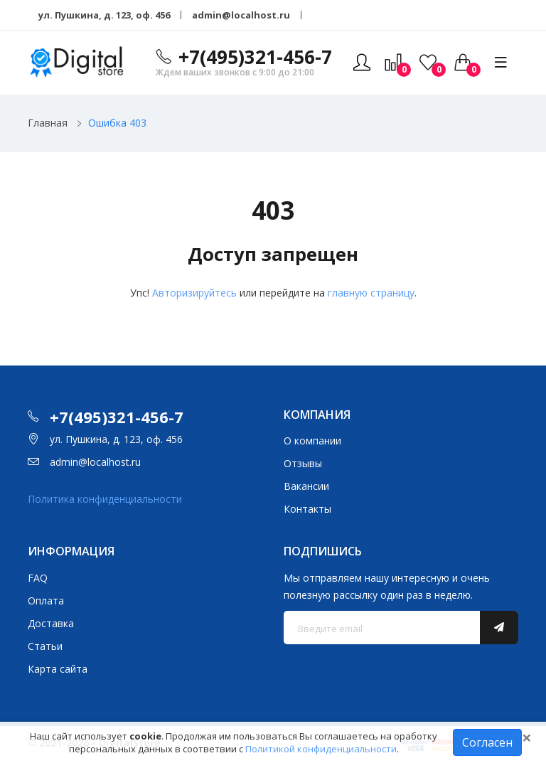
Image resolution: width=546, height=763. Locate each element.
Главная (48, 122)
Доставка (51, 623)
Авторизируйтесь (194, 292)
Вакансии (306, 486)
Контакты (307, 509)
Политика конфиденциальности (105, 499)
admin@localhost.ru (241, 15)
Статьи (45, 646)
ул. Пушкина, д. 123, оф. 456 (104, 15)
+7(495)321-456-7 (255, 57)
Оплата (46, 600)
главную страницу (371, 292)
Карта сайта (57, 669)
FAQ (38, 578)
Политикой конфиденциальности (321, 748)
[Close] (527, 737)
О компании (312, 440)
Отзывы (303, 463)
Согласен (487, 742)
